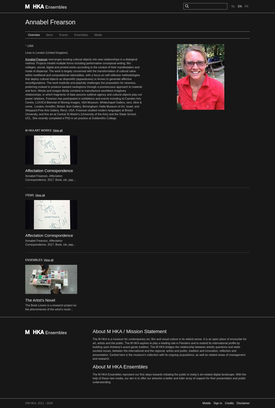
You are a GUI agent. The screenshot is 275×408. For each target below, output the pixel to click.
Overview (34, 34)
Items (49, 34)
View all (58, 130)
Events (63, 34)
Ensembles (81, 34)
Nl (233, 6)
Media (98, 34)
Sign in (218, 403)
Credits (229, 403)
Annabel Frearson (36, 59)
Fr (246, 6)
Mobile (207, 403)
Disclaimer (243, 403)
